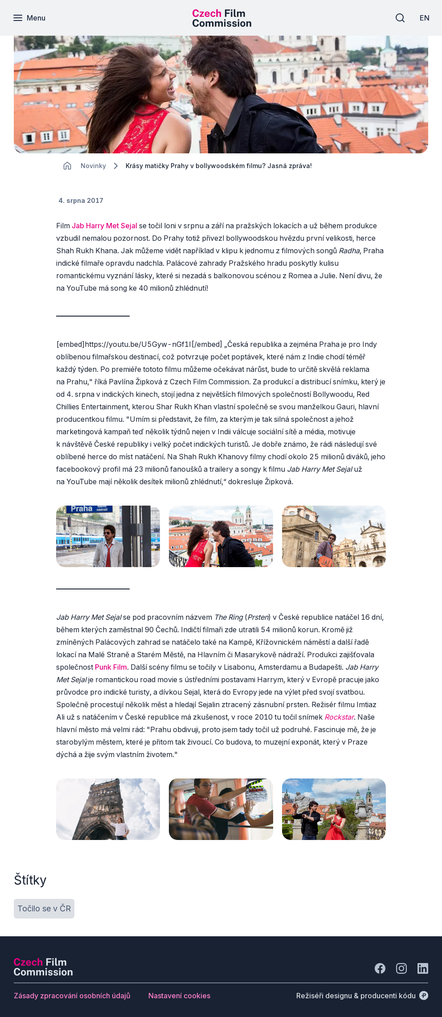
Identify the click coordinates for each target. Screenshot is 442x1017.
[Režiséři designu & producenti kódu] (362, 989)
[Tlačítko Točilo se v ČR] (44, 902)
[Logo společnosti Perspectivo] (43, 966)
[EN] (424, 18)
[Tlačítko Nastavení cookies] (179, 989)
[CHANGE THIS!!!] (67, 166)
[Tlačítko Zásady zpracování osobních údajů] (72, 989)
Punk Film (111, 663)
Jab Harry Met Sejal (104, 225)
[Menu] (29, 18)
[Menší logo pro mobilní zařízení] (221, 24)
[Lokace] (93, 165)
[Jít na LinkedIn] (423, 962)
